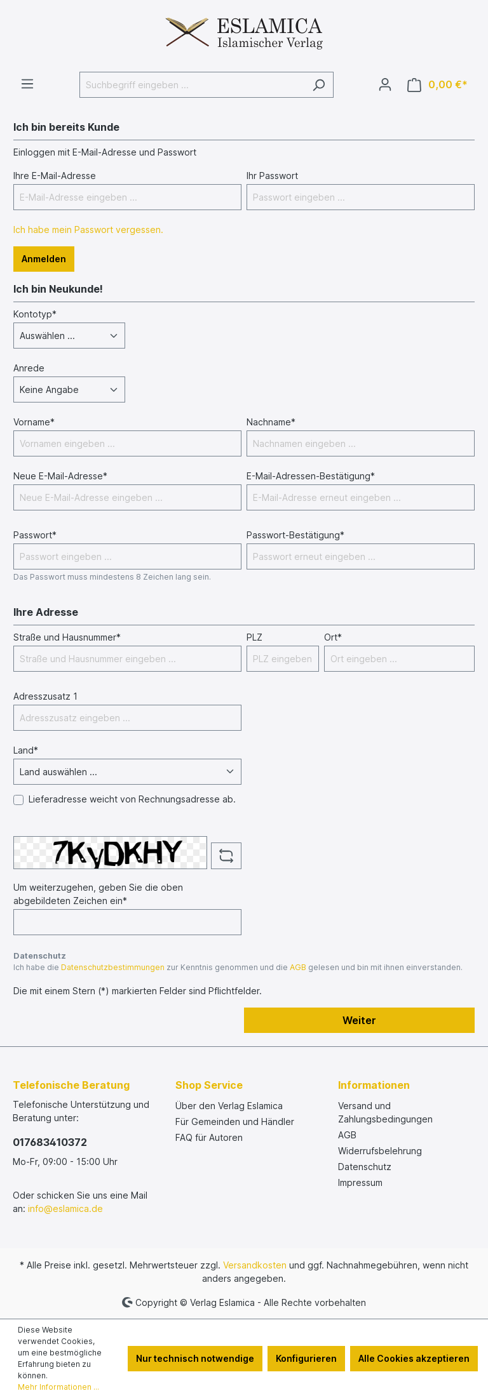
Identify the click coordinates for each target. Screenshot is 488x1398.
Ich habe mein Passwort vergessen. (88, 229)
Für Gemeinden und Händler (234, 1121)
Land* (25, 750)
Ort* (333, 637)
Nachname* (271, 421)
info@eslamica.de (65, 1208)
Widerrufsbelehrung (380, 1150)
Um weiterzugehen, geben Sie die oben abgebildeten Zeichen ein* (98, 894)
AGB (298, 967)
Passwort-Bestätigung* (295, 534)
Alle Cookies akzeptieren (414, 1358)
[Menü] (27, 84)
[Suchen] (319, 85)
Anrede (28, 368)
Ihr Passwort (272, 175)
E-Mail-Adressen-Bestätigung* (311, 475)
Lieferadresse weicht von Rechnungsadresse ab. (132, 799)
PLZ (254, 637)
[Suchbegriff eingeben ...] (191, 85)
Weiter (359, 1020)
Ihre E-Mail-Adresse (54, 175)
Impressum (360, 1182)
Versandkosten (255, 1265)
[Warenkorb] (437, 84)
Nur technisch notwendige (195, 1358)
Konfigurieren (306, 1358)
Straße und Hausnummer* (67, 637)
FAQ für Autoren (209, 1137)
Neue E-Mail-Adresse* (60, 475)
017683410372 (50, 1142)
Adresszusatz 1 (45, 696)
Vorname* (34, 421)
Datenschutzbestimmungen (113, 967)
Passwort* (35, 534)
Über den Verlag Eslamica (229, 1105)
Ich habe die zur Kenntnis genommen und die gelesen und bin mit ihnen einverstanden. (238, 967)
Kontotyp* (35, 314)
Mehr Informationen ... (58, 1387)
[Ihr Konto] (385, 84)
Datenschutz (364, 1166)
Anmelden (44, 258)
